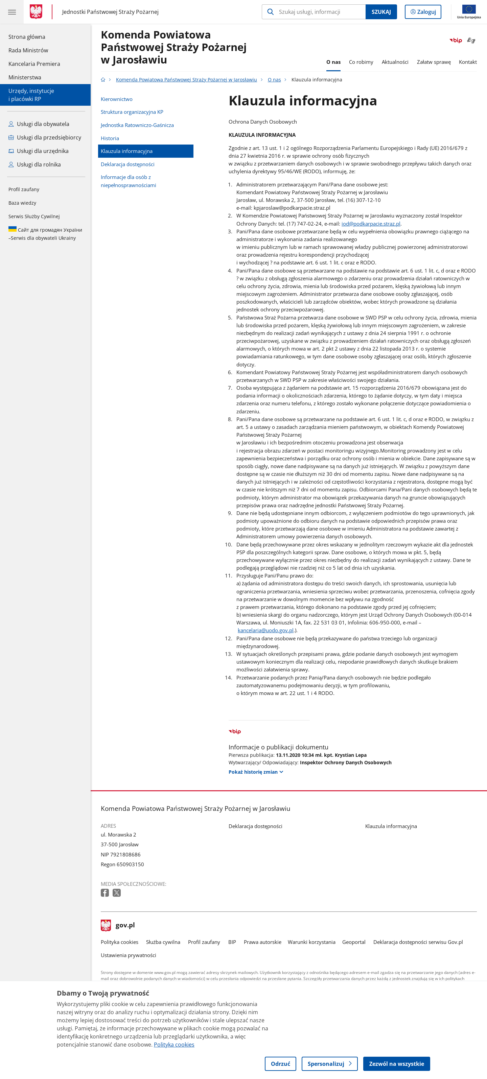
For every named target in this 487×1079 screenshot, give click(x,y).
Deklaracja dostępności (128, 164)
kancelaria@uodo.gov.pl (266, 630)
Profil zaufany (23, 189)
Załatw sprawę (434, 62)
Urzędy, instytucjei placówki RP (31, 95)
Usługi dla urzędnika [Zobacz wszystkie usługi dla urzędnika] (38, 151)
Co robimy (361, 62)
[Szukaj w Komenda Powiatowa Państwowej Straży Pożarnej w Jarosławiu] (314, 11)
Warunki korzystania (311, 942)
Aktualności (395, 62)
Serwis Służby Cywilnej (34, 216)
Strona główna (34, 36)
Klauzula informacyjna (127, 151)
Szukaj (381, 12)
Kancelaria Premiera (34, 64)
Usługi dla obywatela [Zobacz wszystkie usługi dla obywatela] (38, 124)
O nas (333, 62)
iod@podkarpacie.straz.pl (371, 223)
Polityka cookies (119, 942)
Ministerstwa (24, 77)
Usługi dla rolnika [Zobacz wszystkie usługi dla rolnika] (34, 164)
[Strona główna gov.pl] (37, 11)
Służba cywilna (163, 942)
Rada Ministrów (28, 50)
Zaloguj (428, 13)
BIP (232, 942)
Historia (110, 138)
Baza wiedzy (22, 203)
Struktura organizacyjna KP (132, 111)
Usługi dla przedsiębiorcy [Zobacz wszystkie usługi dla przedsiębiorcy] (44, 137)
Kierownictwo (117, 99)
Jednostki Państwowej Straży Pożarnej (110, 12)
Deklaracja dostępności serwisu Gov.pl (418, 942)
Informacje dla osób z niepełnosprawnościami (128, 180)
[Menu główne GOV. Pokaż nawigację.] (12, 12)
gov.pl (118, 926)
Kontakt (468, 62)
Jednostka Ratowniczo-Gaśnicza (137, 125)
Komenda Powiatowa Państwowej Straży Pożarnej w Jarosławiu (174, 47)
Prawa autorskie (262, 942)
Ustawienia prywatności (128, 955)
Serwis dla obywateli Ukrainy (45, 233)
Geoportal (354, 942)
